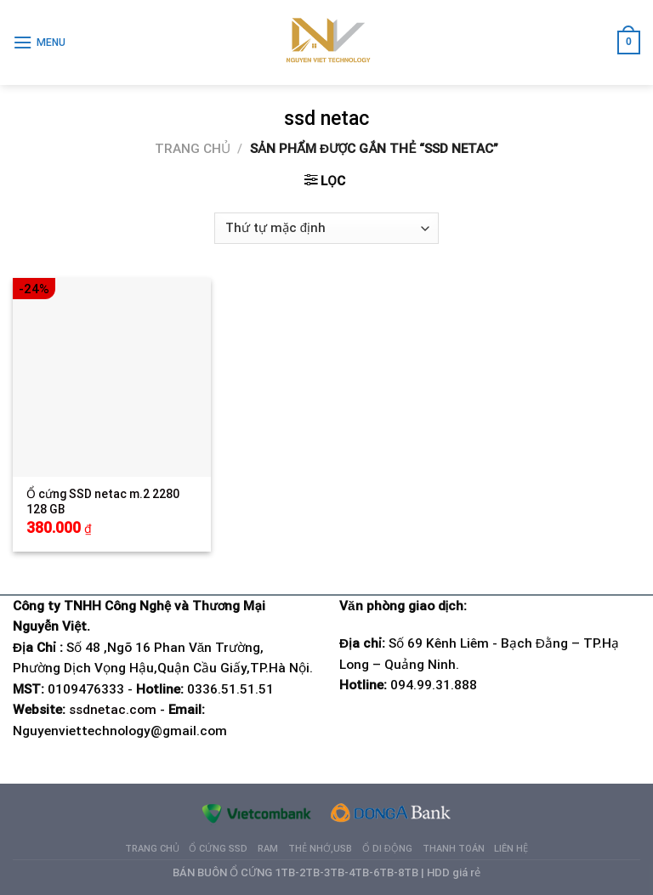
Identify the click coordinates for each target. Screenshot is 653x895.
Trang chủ (192, 148)
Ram (268, 848)
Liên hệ (511, 848)
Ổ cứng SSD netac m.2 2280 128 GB (102, 501)
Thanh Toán (454, 848)
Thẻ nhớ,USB (320, 848)
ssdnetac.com (112, 709)
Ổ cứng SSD (218, 848)
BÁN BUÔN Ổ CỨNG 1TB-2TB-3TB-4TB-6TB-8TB (295, 872)
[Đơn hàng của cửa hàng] (326, 228)
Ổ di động (387, 848)
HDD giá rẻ (453, 872)
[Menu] (39, 42)
